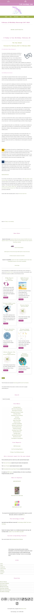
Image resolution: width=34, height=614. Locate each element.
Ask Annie (17, 417)
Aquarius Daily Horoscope (16, 239)
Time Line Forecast (7, 462)
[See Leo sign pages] (14, 601)
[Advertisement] (17, 210)
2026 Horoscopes (17, 446)
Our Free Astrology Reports (17, 449)
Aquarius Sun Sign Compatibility (17, 259)
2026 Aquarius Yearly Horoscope (23, 251)
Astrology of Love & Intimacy (17, 415)
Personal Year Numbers (24, 382)
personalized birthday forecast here (8, 187)
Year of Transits (6, 465)
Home (1, 563)
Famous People (17, 418)
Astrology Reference (17, 431)
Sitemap (2, 570)
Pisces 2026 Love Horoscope (9, 304)
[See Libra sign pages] (19, 601)
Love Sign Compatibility (17, 423)
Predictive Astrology (17, 428)
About (1, 565)
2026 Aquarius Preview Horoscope (10, 251)
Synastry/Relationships (17, 426)
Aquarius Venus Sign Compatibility (19, 261)
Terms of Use (3, 568)
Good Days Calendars (4, 588)
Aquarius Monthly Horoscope (26, 239)
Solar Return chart (9, 272)
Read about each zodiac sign (17, 495)
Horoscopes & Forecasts (17, 410)
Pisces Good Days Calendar (25, 330)
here (24, 514)
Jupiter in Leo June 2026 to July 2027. (16, 531)
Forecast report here (22, 193)
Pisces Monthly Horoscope (9, 330)
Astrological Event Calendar (17, 539)
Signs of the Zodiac (17, 420)
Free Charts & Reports (4, 583)
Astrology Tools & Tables (17, 430)
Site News (2, 571)
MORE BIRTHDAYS (17, 29)
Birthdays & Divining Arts (17, 425)
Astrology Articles (17, 413)
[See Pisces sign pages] (17, 605)
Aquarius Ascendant (20, 255)
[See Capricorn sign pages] (28, 601)
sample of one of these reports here (9, 186)
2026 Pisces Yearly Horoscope (9, 279)
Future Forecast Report (19, 247)
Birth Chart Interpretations (17, 408)
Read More (6, 297)
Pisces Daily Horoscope (24, 306)
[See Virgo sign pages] (17, 601)
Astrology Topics (17, 433)
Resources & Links (17, 436)
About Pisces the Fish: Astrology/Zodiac (9, 353)
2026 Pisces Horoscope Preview (25, 279)
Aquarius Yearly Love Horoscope (8, 240)
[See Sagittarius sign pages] (25, 601)
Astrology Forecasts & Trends (17, 412)
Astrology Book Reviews (17, 435)
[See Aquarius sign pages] (31, 601)
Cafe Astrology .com (17, 9)
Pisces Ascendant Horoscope (24, 355)
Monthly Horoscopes (4, 586)
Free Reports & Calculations (17, 438)
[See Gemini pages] (8, 601)
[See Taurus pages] (5, 601)
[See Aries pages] (2, 601)
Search (1, 573)
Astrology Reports (17, 407)
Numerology (17, 265)
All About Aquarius (13, 255)
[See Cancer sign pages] (11, 601)
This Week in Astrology (4, 591)
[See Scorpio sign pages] (22, 601)
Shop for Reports (3, 581)
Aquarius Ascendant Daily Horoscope (21, 240)
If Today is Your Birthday (9, 221)
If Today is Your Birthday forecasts (17, 452)
